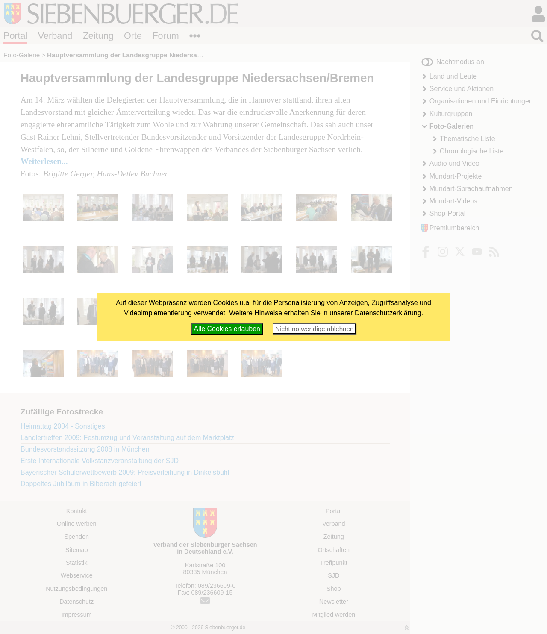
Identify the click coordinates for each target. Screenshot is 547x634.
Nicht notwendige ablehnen (314, 328)
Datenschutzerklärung (388, 313)
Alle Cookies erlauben (227, 328)
